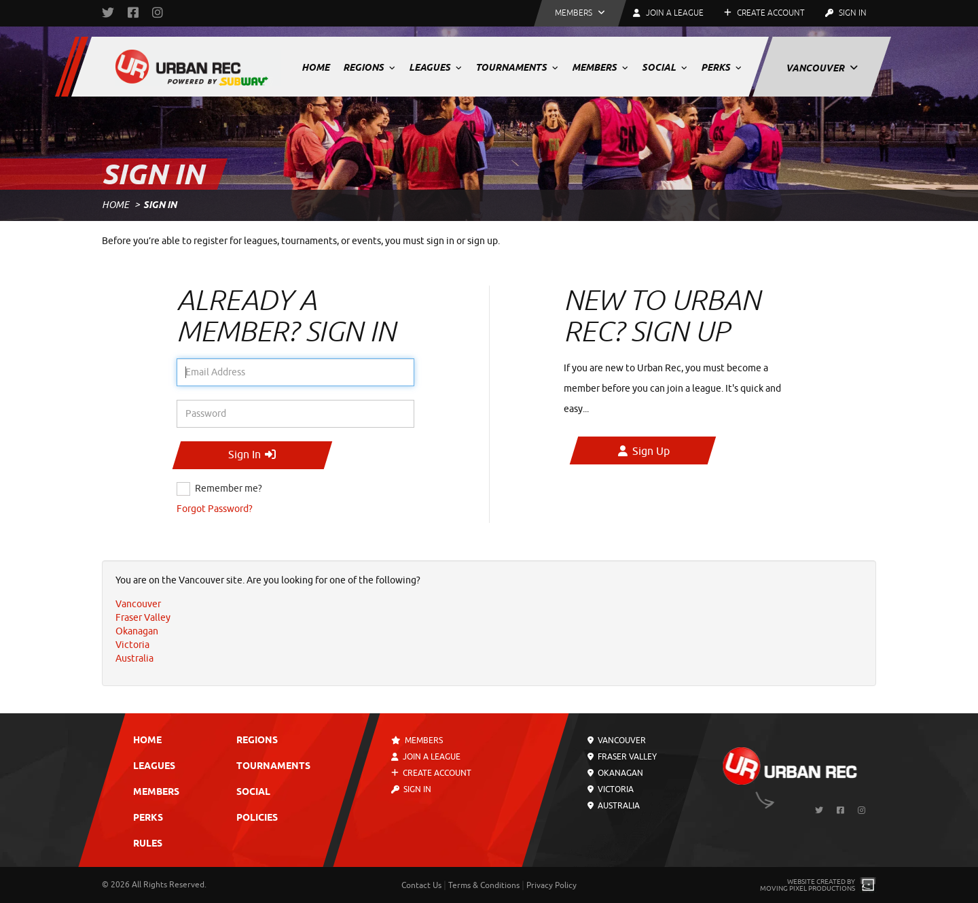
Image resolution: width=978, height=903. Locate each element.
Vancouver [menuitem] (138, 604)
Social (664, 67)
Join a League (425, 756)
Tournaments (516, 67)
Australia (613, 805)
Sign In (846, 13)
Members (600, 67)
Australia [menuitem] (134, 658)
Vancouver (822, 68)
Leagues (435, 67)
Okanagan (615, 773)
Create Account (764, 13)
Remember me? (228, 488)
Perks (721, 67)
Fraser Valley (622, 756)
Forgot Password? (215, 509)
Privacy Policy (551, 885)
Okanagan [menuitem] (136, 631)
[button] (580, 13)
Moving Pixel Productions (807, 888)
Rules (147, 844)
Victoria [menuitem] (132, 645)
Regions (369, 67)
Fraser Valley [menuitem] (142, 618)
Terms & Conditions (484, 885)
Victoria (610, 789)
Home (315, 67)
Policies (257, 818)
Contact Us (421, 885)
